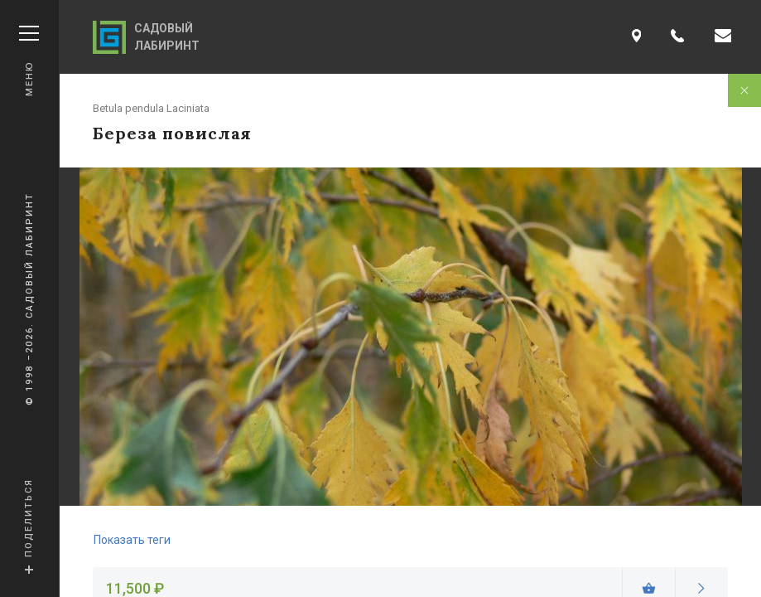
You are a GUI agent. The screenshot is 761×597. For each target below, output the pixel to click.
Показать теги (132, 539)
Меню (29, 61)
